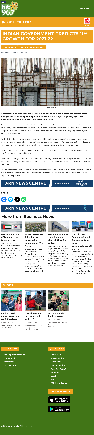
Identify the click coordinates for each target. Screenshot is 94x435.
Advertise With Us (59, 369)
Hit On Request (11, 365)
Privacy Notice (57, 358)
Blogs (7, 285)
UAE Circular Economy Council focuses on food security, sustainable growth (82, 234)
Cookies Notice (58, 365)
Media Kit (55, 372)
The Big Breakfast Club (15, 355)
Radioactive (9, 362)
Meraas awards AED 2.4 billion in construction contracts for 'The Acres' (35, 234)
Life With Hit (10, 358)
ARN (53, 379)
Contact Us (56, 355)
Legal (53, 376)
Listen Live (56, 362)
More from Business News (33, 47)
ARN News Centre (59, 383)
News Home (10, 47)
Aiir (17, 426)
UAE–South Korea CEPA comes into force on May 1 (11, 231)
